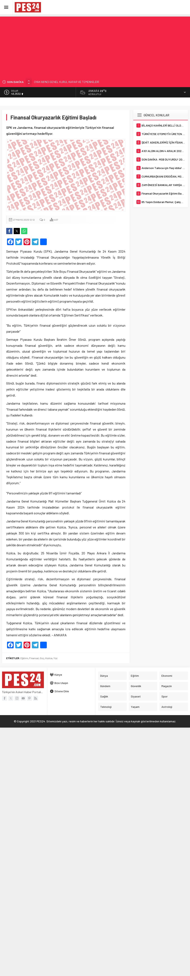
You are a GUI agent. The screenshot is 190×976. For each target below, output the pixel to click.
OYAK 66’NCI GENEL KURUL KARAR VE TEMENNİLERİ (66, 82)
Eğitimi (24, 658)
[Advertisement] (95, 46)
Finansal (34, 658)
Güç (42, 658)
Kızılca (48, 658)
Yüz (55, 658)
